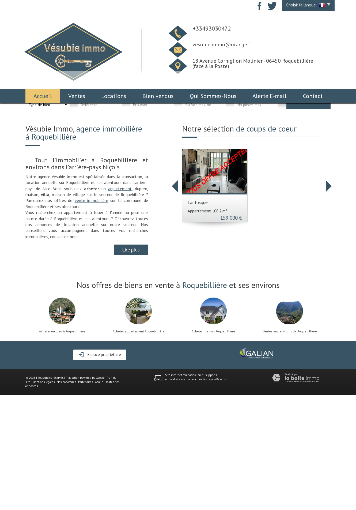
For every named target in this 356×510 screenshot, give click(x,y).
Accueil (42, 96)
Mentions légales (43, 497)
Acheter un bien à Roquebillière (62, 446)
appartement (120, 303)
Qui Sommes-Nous (213, 96)
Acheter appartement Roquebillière (138, 446)
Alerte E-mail (269, 96)
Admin (99, 497)
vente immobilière (91, 315)
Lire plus (131, 365)
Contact (313, 96)
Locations (113, 96)
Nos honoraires (66, 497)
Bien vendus (157, 96)
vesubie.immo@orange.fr (222, 44)
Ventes (76, 96)
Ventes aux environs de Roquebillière (290, 446)
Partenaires (85, 497)
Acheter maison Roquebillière (213, 446)
